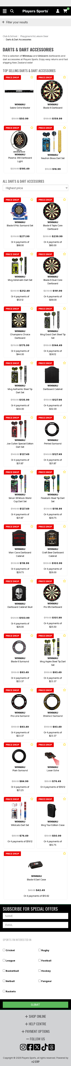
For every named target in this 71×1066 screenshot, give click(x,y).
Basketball (12, 970)
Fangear (46, 981)
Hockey (46, 970)
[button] (5, 11)
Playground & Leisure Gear (34, 36)
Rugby (45, 950)
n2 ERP (35, 1061)
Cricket (10, 950)
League (10, 960)
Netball (10, 981)
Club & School (10, 36)
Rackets (11, 991)
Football (46, 960)
